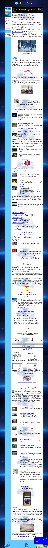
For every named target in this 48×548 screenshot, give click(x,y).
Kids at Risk (14, 217)
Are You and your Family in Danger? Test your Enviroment (27, 195)
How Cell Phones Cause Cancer (16, 222)
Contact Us (8, 542)
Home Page (8, 541)
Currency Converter (9, 543)
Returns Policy (26, 546)
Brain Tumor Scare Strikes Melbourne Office (18, 213)
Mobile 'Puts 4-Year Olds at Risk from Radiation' (18, 214)
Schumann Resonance (27, 296)
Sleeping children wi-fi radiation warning (17, 223)
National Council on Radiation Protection (17, 32)
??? (30, 488)
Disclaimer (26, 544)
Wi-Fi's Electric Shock (15, 212)
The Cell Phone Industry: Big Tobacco (17, 218)
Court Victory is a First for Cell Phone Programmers (19, 215)
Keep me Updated (8, 544)
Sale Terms (26, 543)
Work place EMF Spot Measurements (27, 373)
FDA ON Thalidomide (15, 240)
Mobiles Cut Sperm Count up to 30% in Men (18, 220)
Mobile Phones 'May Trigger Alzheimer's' (17, 221)
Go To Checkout (27, 542)
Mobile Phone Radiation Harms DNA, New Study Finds (19, 219)
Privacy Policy (26, 545)
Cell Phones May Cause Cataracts (16, 216)
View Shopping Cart (27, 541)
